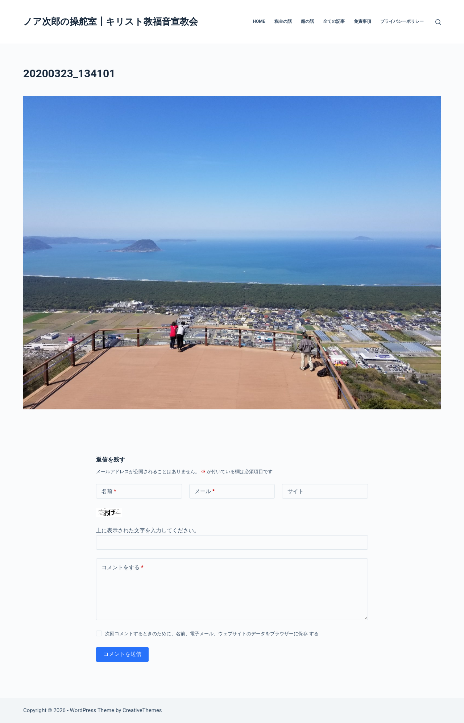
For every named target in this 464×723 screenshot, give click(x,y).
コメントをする (123, 567)
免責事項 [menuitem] (362, 21)
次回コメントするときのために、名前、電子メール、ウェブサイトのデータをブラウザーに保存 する (211, 633)
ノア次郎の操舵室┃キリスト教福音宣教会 (110, 21)
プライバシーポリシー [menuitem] (402, 21)
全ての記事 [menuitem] (334, 21)
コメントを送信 (122, 654)
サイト (295, 491)
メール (205, 491)
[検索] (438, 22)
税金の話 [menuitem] (283, 21)
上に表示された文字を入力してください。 (147, 530)
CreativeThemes (142, 710)
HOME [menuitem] (259, 21)
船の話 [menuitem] (307, 21)
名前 (109, 491)
